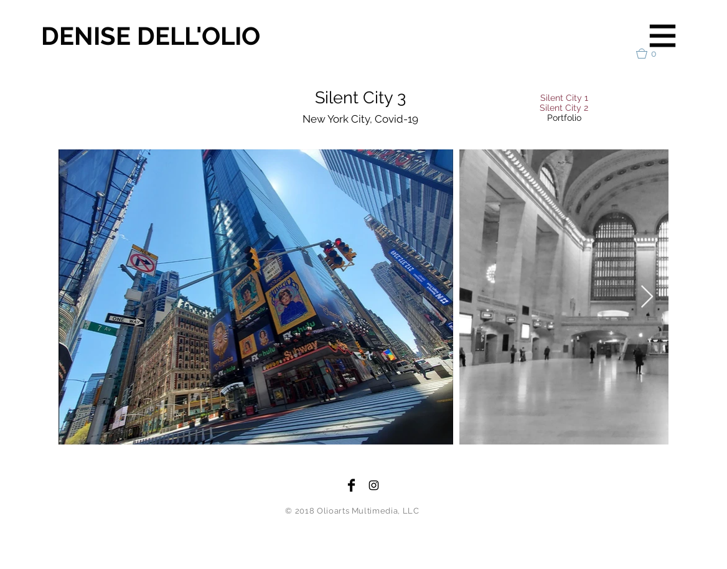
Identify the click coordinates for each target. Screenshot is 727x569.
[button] (663, 36)
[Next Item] (647, 297)
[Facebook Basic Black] (351, 485)
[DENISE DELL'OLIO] (165, 36)
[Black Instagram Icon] (373, 485)
